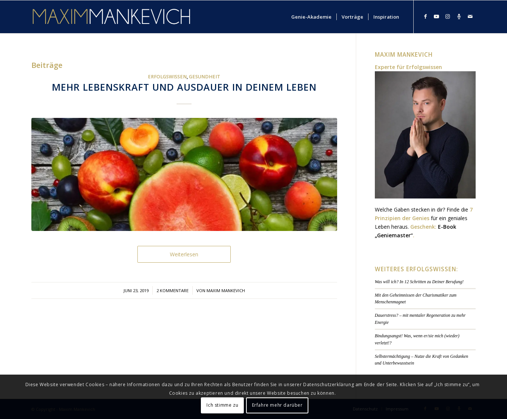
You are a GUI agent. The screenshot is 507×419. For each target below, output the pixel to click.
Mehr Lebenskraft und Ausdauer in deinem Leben (184, 87)
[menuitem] (311, 16)
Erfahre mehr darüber (277, 405)
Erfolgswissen (167, 77)
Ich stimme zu (222, 405)
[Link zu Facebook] (425, 16)
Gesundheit (204, 77)
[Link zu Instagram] (447, 16)
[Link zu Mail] (470, 16)
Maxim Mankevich (225, 290)
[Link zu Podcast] (458, 16)
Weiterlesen (184, 254)
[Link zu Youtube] (436, 16)
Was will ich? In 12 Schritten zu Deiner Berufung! (419, 281)
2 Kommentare (172, 290)
